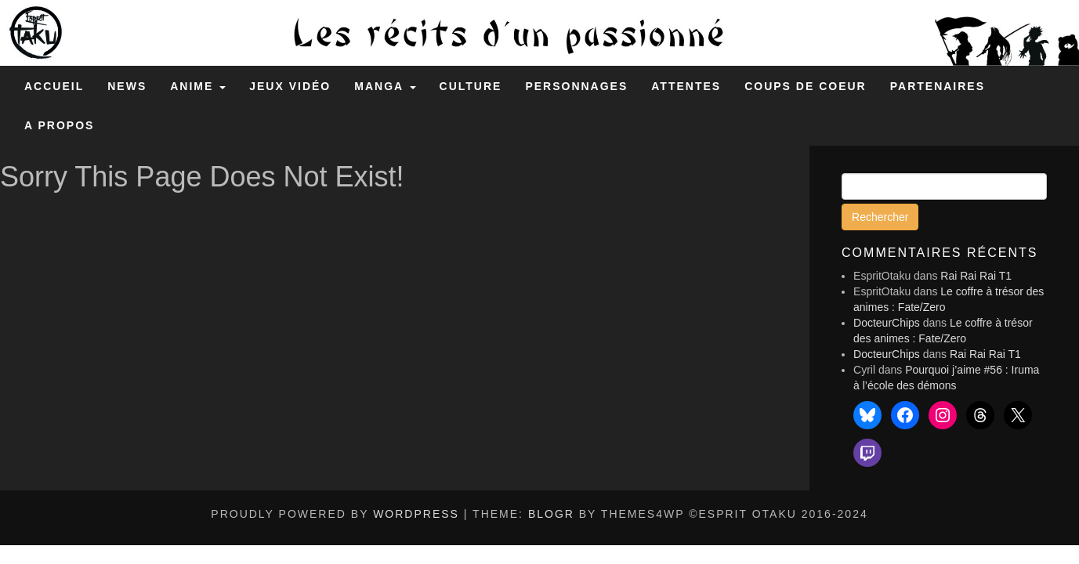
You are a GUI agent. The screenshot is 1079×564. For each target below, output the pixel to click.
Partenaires (937, 86)
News (127, 86)
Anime (198, 86)
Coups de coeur (805, 86)
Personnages (576, 86)
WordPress (416, 514)
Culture (471, 86)
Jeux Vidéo (290, 86)
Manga (384, 86)
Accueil (54, 86)
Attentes (686, 86)
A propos (59, 125)
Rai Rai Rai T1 (976, 275)
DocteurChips (886, 322)
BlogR (551, 514)
